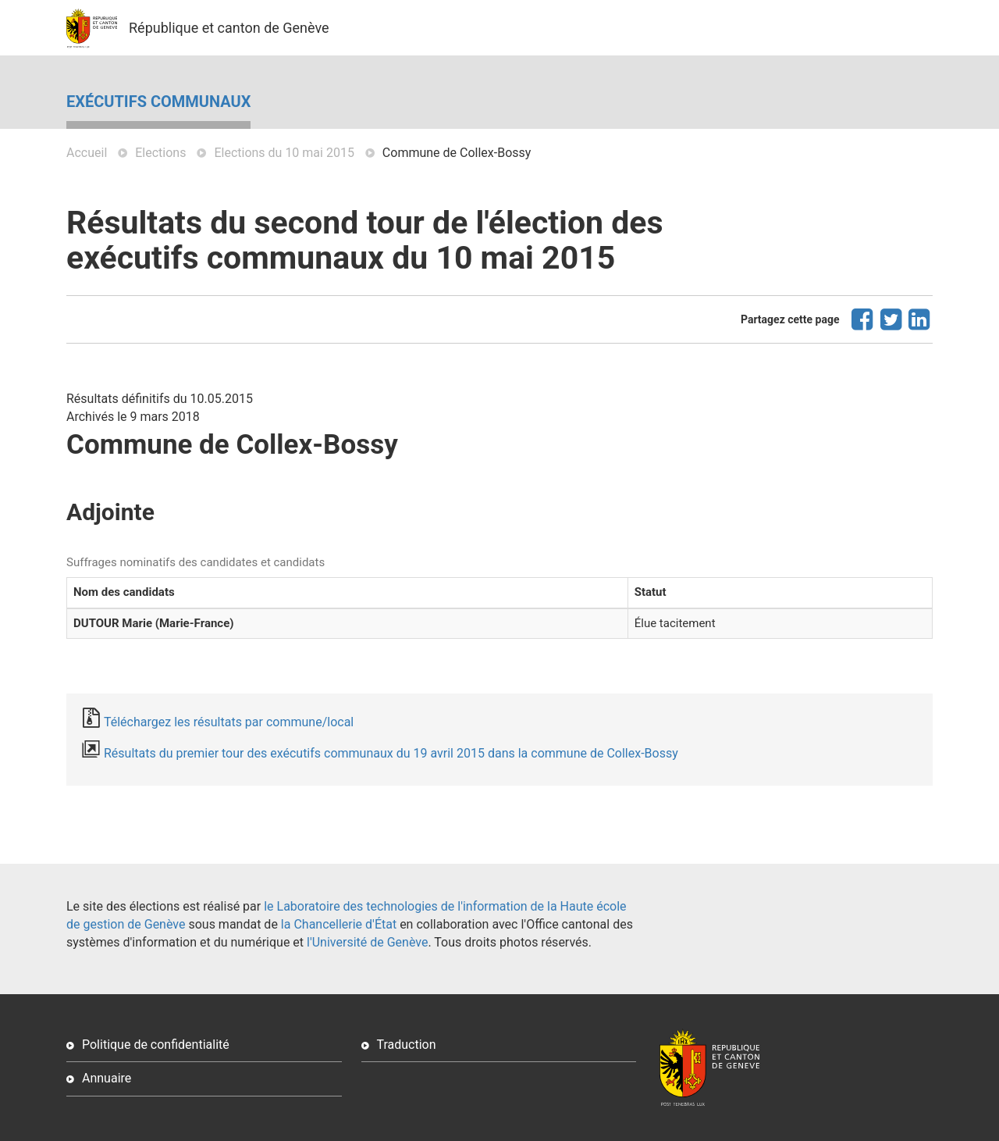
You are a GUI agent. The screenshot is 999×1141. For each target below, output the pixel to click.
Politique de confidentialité (155, 1044)
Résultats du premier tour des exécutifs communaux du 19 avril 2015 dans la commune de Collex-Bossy (391, 753)
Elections (160, 152)
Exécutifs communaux (158, 101)
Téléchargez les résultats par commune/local (229, 722)
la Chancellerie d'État (338, 924)
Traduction (406, 1044)
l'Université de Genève (367, 942)
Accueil (86, 152)
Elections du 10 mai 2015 (284, 152)
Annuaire (106, 1078)
